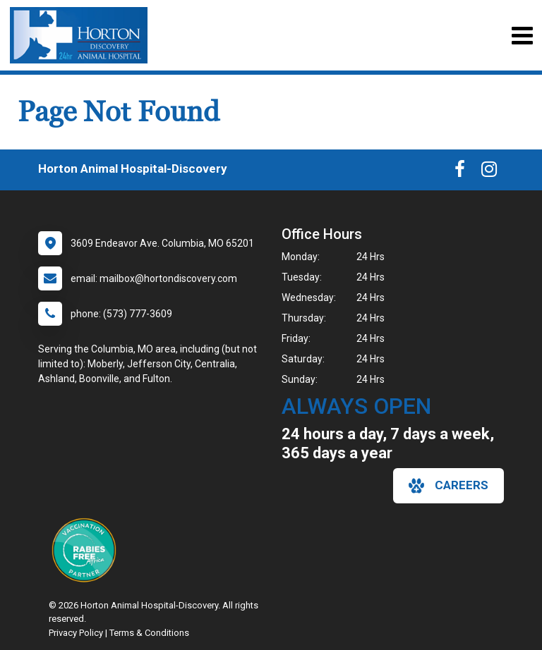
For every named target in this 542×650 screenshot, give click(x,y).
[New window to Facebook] (459, 172)
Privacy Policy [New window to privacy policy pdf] (76, 632)
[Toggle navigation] (522, 35)
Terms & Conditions (149, 632)
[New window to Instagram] (489, 172)
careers (448, 485)
